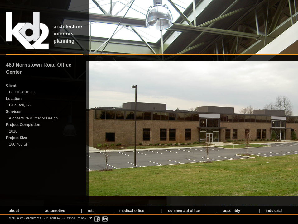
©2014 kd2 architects (25, 218)
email (71, 218)
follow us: (85, 218)
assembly (231, 210)
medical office (131, 210)
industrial (273, 210)
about (13, 210)
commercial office (183, 210)
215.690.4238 (54, 218)
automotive (54, 210)
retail (92, 210)
